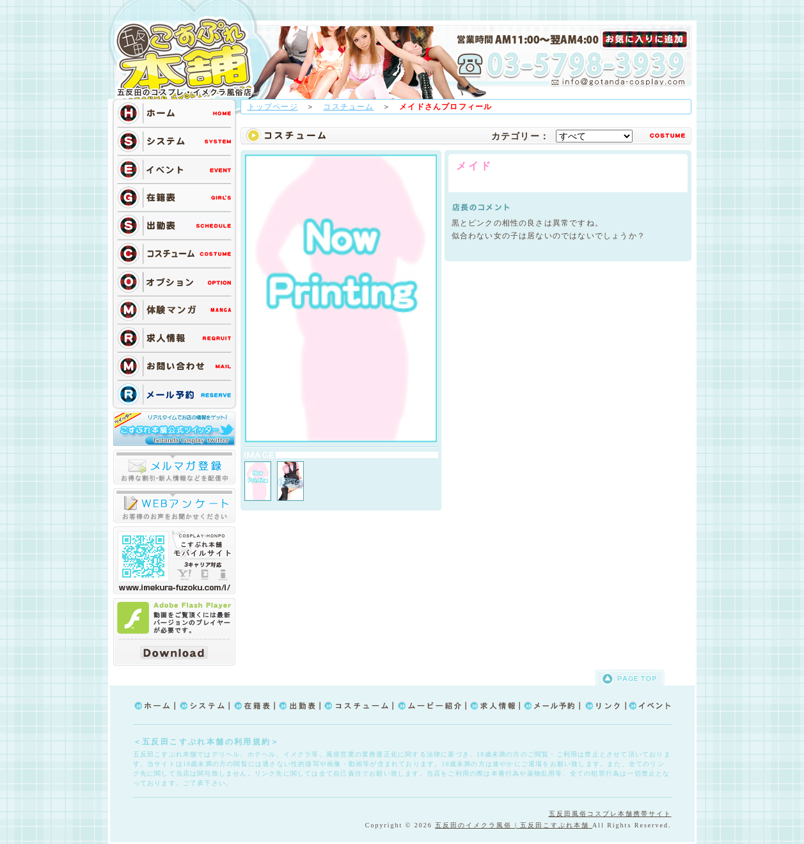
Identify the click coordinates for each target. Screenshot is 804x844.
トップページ (273, 106)
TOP (188, 58)
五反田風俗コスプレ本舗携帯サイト (610, 813)
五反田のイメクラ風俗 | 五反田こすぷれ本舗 (513, 825)
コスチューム (348, 106)
